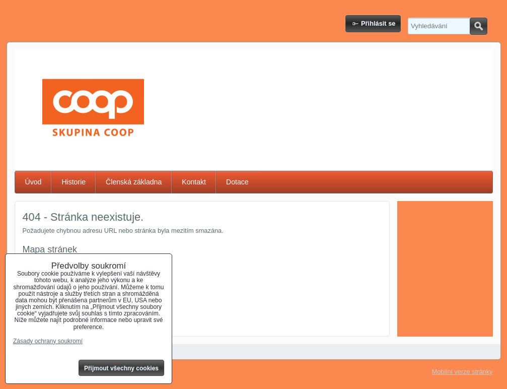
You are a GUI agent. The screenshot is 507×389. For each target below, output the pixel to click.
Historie (73, 182)
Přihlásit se (378, 23)
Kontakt (194, 182)
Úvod (33, 182)
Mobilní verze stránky (462, 371)
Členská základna (134, 182)
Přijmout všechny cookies (121, 368)
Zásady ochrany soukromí (48, 341)
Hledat (478, 26)
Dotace (237, 182)
